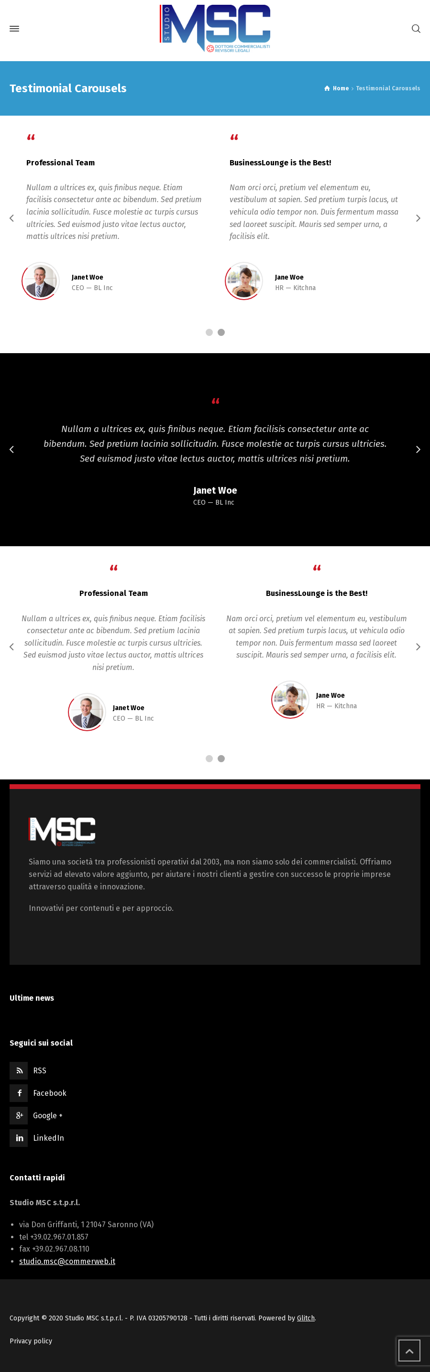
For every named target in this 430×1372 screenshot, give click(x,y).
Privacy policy (31, 1341)
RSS (39, 1070)
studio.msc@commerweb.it (67, 1261)
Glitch (306, 1318)
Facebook (49, 1093)
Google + (48, 1115)
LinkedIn (48, 1138)
